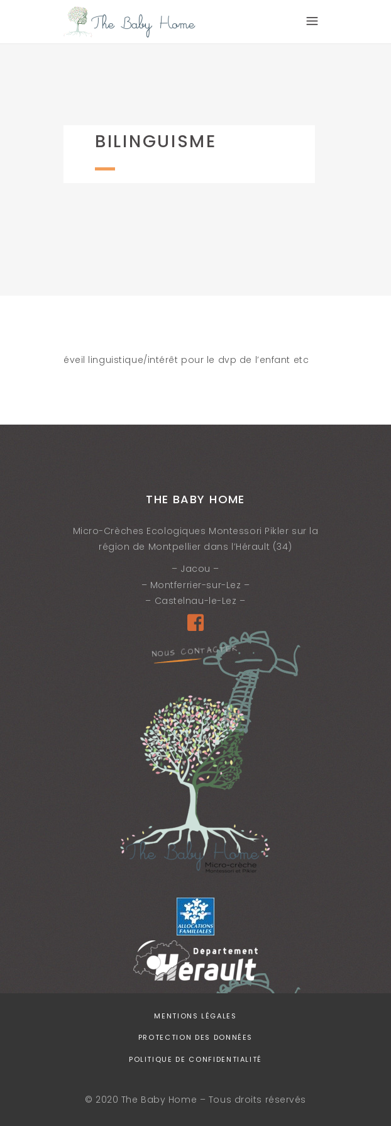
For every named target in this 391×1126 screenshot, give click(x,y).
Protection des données (195, 1037)
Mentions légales (195, 1016)
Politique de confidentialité (195, 1059)
